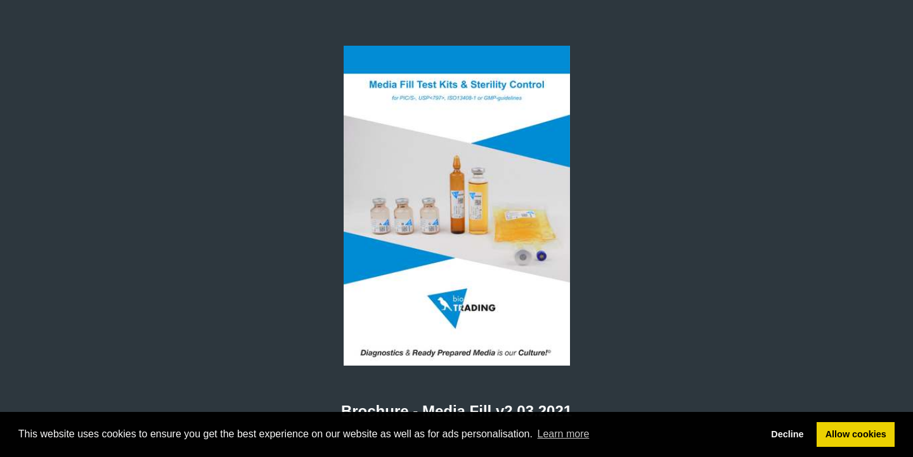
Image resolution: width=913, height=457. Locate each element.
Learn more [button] (564, 433)
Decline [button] (787, 434)
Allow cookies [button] (856, 434)
